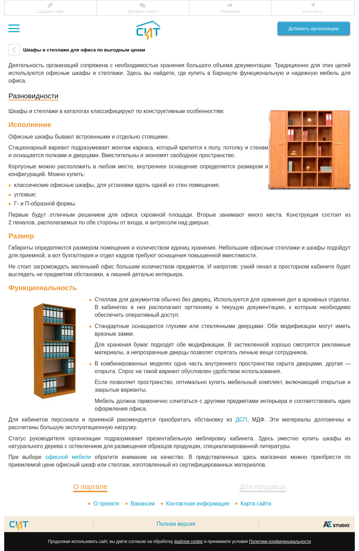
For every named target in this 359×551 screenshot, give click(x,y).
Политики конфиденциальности (280, 541)
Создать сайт (50, 11)
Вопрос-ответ (142, 11)
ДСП (241, 420)
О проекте (106, 504)
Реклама (230, 11)
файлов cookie (188, 541)
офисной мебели (68, 457)
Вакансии (142, 504)
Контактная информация (198, 504)
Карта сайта (256, 504)
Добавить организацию (314, 28)
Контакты (313, 11)
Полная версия (176, 524)
